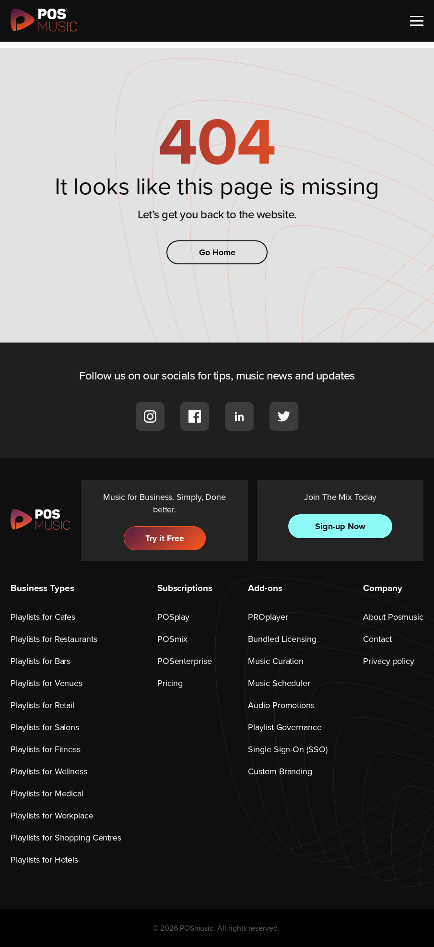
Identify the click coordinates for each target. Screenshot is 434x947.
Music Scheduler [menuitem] (279, 683)
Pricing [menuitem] (170, 683)
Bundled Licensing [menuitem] (282, 639)
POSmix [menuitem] (172, 639)
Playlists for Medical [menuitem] (47, 793)
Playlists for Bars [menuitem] (40, 661)
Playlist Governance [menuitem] (284, 727)
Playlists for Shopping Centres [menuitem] (66, 837)
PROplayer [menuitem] (268, 617)
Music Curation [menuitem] (276, 661)
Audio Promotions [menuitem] (281, 705)
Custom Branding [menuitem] (280, 771)
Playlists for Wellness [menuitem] (49, 771)
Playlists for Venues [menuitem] (46, 683)
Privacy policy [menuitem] (388, 661)
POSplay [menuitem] (173, 617)
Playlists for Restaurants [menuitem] (54, 639)
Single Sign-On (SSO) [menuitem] (287, 749)
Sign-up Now (340, 526)
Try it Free (164, 538)
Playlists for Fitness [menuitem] (46, 749)
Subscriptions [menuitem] (184, 588)
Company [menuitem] (382, 588)
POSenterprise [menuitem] (184, 661)
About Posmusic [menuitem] (393, 617)
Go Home (217, 252)
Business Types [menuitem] (42, 588)
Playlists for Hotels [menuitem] (44, 859)
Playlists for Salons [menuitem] (45, 727)
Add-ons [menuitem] (265, 588)
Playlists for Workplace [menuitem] (52, 815)
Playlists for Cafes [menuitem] (43, 617)
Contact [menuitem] (377, 639)
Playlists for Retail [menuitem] (42, 705)
